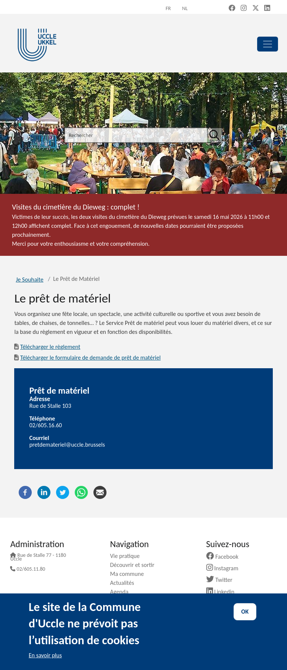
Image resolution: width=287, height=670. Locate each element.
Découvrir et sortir (134, 564)
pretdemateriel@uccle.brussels (67, 444)
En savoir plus (45, 655)
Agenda (121, 591)
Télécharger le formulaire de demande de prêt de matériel (90, 357)
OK (245, 611)
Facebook (225, 556)
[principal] (267, 44)
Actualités (124, 582)
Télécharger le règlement (50, 346)
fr (168, 8)
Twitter (222, 579)
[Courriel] (100, 491)
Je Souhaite (29, 279)
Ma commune (129, 573)
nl (185, 8)
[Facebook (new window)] (232, 8)
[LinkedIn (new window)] (267, 8)
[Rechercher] (214, 135)
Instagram (225, 568)
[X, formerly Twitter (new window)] (255, 8)
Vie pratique (127, 555)
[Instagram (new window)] (244, 8)
